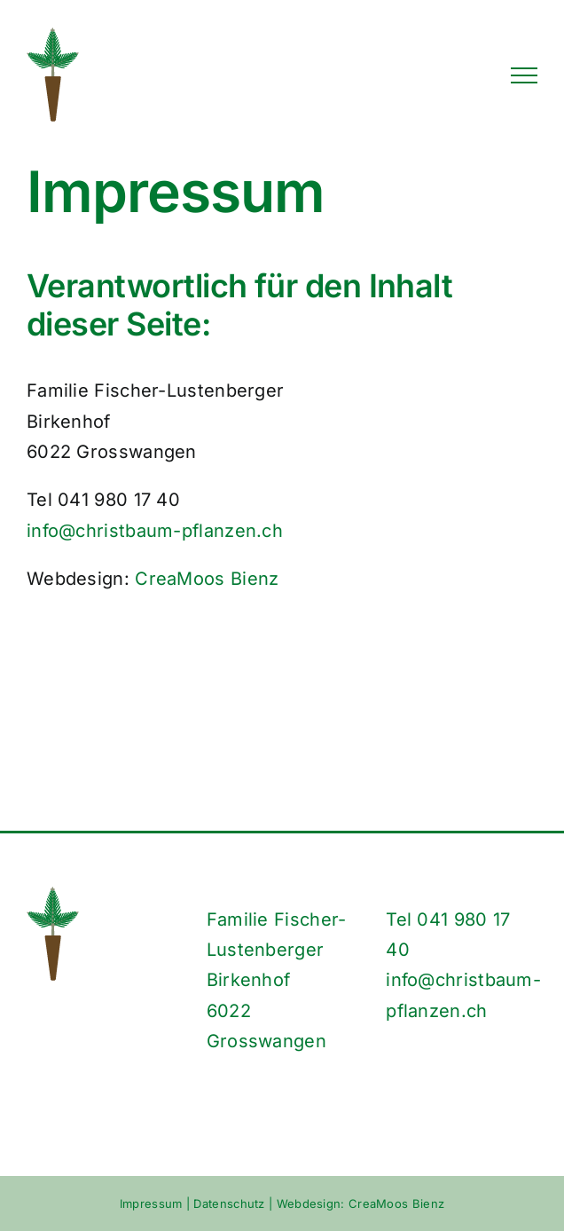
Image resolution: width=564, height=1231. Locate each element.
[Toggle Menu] (524, 75)
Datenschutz (228, 1203)
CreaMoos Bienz (206, 578)
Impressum (151, 1203)
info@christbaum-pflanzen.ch (155, 530)
